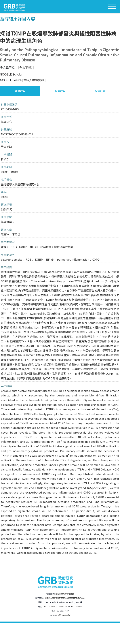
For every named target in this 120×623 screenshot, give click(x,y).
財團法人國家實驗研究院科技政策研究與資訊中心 (65, 598)
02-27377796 (49, 606)
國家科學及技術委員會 (65, 593)
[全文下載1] (26, 67)
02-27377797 (76, 606)
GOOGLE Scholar (11, 74)
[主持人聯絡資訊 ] (34, 80)
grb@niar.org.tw (63, 614)
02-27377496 (63, 606)
